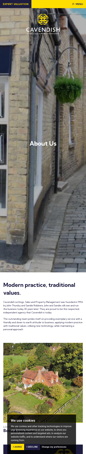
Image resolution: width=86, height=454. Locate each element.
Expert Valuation (16, 4)
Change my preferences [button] (54, 447)
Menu (77, 4)
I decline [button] (32, 447)
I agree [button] (17, 447)
